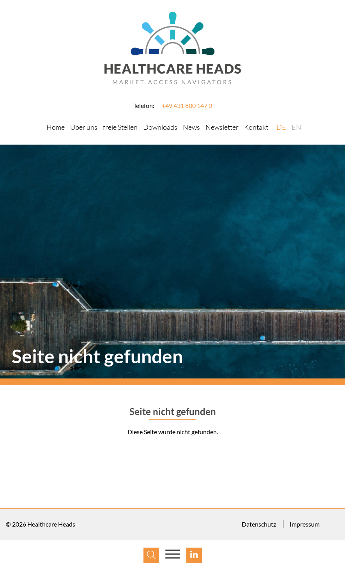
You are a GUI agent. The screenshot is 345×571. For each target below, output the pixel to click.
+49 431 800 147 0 (187, 105)
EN (296, 127)
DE (281, 127)
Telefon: (143, 105)
